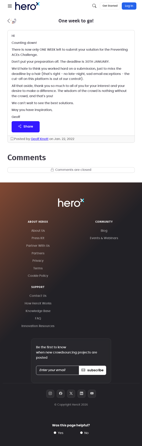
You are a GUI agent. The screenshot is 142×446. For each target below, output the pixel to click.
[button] (10, 6)
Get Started (110, 6)
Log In (129, 6)
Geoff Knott (39, 139)
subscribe (92, 370)
